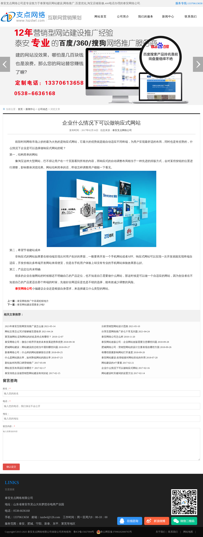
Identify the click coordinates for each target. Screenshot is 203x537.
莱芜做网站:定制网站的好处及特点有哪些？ (28, 336)
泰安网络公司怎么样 (112, 336)
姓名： (6, 388)
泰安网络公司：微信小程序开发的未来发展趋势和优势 (34, 342)
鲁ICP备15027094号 (84, 531)
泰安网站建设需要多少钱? (31, 304)
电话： (6, 401)
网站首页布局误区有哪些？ (19, 368)
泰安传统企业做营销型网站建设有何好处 (26, 373)
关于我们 (160, 531)
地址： (6, 414)
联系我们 (191, 16)
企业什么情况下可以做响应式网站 (120, 368)
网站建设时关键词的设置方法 (117, 373)
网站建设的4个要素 (112, 362)
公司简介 (123, 16)
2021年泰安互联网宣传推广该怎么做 (24, 326)
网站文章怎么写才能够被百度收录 (23, 331)
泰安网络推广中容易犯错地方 (33, 301)
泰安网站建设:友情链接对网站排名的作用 (124, 357)
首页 (20, 109)
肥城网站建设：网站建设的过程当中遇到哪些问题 (31, 347)
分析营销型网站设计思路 (115, 326)
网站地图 (188, 531)
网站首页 (100, 16)
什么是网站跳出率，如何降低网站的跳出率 (28, 357)
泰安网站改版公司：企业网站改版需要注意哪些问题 (129, 342)
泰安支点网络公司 (122, 130)
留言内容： (9, 426)
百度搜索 (9, 489)
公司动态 (43, 109)
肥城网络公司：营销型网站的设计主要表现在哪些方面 (131, 347)
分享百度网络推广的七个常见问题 (120, 331)
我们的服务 (145, 16)
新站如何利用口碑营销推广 (19, 362)
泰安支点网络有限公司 (40, 531)
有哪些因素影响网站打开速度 (117, 352)
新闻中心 (168, 16)
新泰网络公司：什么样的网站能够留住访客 (28, 352)
